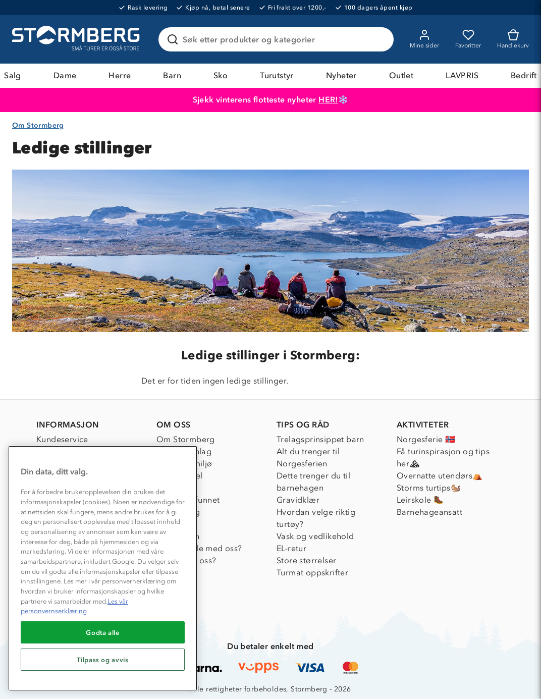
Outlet (401, 75)
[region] (102, 568)
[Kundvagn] (513, 39)
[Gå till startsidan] (77, 39)
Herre (120, 75)
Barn (172, 75)
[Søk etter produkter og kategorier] (278, 39)
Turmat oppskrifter (312, 572)
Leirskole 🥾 (420, 500)
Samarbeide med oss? (199, 548)
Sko (220, 75)
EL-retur (291, 548)
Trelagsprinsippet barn (320, 439)
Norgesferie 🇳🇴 (426, 439)
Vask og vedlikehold (315, 536)
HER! (328, 99)
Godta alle (103, 632)
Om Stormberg (38, 125)
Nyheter (341, 75)
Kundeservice (62, 439)
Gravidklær (298, 500)
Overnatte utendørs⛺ (440, 475)
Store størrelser (306, 560)
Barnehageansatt (429, 512)
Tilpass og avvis (103, 660)
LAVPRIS (462, 75)
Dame (65, 75)
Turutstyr (277, 75)
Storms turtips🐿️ (429, 488)
